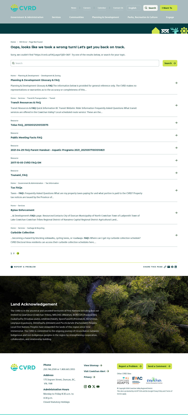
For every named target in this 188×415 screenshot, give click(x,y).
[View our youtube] (98, 386)
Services (56, 17)
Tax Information (52, 183)
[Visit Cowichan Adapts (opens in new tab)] (123, 380)
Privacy (88, 377)
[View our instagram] (85, 386)
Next (18, 253)
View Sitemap (91, 365)
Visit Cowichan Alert (94, 371)
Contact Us (118, 8)
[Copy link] (165, 267)
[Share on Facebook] (172, 267)
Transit (52, 98)
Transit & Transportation (37, 98)
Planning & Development (105, 17)
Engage (170, 17)
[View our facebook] (89, 386)
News (73, 8)
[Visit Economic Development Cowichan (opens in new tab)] (154, 380)
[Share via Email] (169, 266)
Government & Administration (27, 17)
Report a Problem (23, 267)
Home (13, 42)
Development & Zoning (51, 75)
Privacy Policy (158, 391)
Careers (86, 8)
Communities (76, 17)
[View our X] (93, 386)
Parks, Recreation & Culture (143, 17)
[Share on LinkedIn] (175, 267)
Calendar (101, 8)
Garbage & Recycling (35, 228)
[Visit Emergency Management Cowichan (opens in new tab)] (137, 380)
